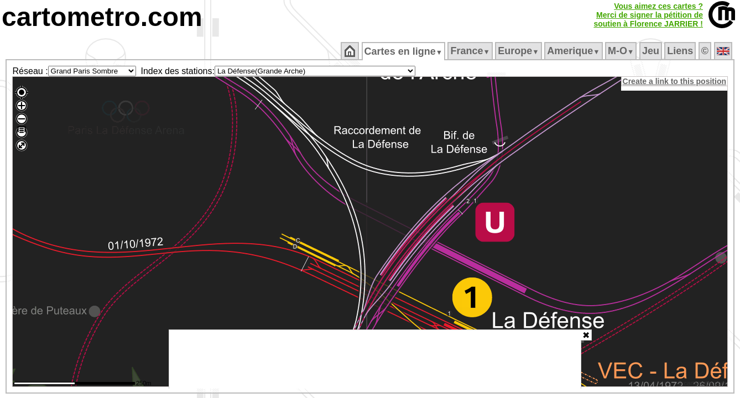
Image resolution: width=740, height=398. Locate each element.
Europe (519, 50)
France (471, 50)
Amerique (574, 50)
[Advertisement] (375, 359)
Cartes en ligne (404, 51)
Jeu (651, 50)
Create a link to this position (675, 81)
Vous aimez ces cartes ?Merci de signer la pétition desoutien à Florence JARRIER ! (648, 15)
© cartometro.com (703, 384)
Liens (681, 50)
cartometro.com (102, 17)
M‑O (622, 50)
